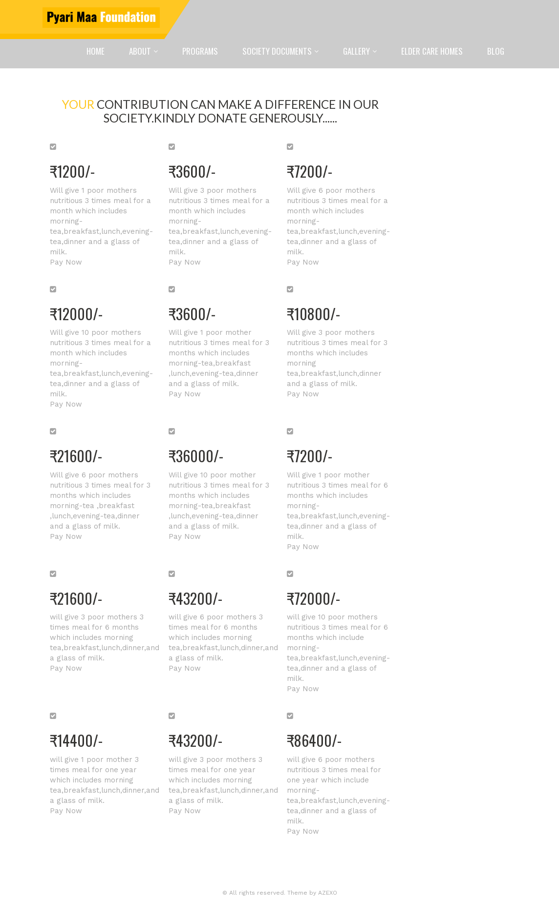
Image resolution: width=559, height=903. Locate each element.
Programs (200, 51)
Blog (495, 51)
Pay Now (66, 262)
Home (95, 51)
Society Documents (277, 51)
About (140, 51)
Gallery (356, 51)
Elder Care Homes (432, 51)
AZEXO (327, 892)
